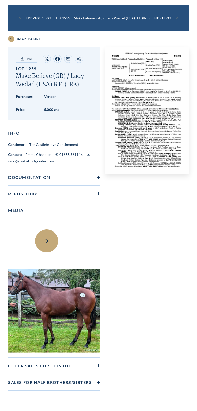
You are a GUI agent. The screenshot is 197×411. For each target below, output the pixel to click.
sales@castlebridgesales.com (31, 161)
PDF (26, 59)
